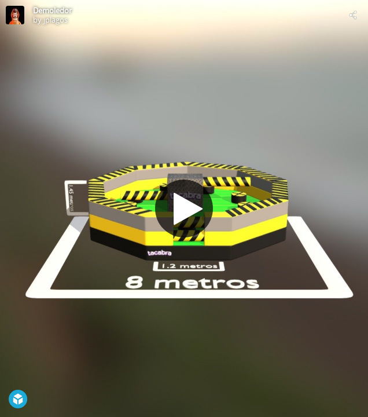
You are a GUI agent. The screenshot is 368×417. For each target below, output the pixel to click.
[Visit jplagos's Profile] (15, 15)
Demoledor (52, 10)
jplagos (55, 19)
